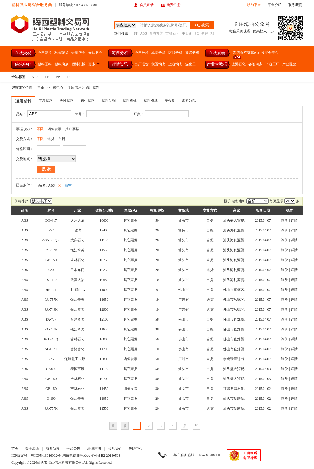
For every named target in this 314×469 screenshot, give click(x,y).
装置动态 (158, 64)
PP (136, 33)
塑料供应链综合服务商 (31, 5)
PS (212, 33)
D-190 (51, 399)
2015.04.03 (263, 369)
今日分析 (142, 53)
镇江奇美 (77, 250)
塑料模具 (151, 101)
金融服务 (78, 53)
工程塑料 (46, 101)
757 (51, 230)
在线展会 (217, 53)
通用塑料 (93, 88)
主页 (40, 88)
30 (157, 389)
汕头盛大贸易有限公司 (240, 220)
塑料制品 (189, 101)
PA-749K (51, 309)
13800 (104, 359)
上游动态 (175, 64)
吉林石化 (172, 33)
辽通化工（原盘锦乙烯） (83, 359)
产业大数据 (217, 64)
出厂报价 (142, 64)
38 (157, 329)
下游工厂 (272, 64)
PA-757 (51, 319)
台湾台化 (77, 349)
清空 (68, 185)
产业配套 (289, 64)
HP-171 (51, 290)
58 (157, 319)
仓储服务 (95, 53)
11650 (104, 300)
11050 (104, 399)
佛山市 (183, 290)
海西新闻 (53, 449)
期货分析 (192, 53)
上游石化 (239, 64)
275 (51, 359)
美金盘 (170, 101)
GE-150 (51, 260)
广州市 (183, 359)
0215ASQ (51, 339)
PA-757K (51, 300)
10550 (104, 280)
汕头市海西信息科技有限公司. (60, 463)
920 (51, 270)
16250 (104, 270)
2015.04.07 (263, 220)
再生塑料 (88, 101)
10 (157, 280)
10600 (104, 220)
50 (157, 220)
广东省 (183, 300)
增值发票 (54, 129)
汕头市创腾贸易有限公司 (242, 399)
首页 (14, 449)
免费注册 (171, 5)
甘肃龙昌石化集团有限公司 (244, 389)
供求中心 (23, 64)
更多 (94, 64)
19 (157, 300)
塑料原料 (45, 64)
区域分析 (175, 53)
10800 (104, 339)
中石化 (187, 33)
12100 (104, 319)
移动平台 (254, 5)
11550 (104, 250)
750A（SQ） (51, 240)
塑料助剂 (61, 64)
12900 (104, 309)
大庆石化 (77, 240)
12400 (104, 230)
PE (197, 33)
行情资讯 (120, 64)
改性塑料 (67, 101)
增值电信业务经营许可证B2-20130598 (91, 456)
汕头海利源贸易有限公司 (242, 230)
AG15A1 (51, 349)
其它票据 (72, 129)
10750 (104, 260)
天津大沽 (77, 220)
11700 (104, 349)
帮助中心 (135, 449)
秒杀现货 (61, 53)
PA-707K (51, 250)
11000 (104, 290)
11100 (104, 240)
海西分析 (120, 53)
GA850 (51, 369)
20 (157, 230)
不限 (40, 129)
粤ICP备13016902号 (46, 456)
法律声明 (94, 449)
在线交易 (23, 53)
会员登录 (144, 5)
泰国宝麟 (77, 369)
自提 (61, 139)
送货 (50, 139)
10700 (104, 379)
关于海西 (32, 449)
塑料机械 (78, 64)
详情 (294, 220)
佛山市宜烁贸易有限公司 (242, 319)
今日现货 (45, 53)
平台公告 (73, 449)
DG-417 (51, 220)
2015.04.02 (263, 389)
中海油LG (77, 290)
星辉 (204, 33)
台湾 (77, 230)
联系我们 (295, 5)
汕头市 (183, 220)
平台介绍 (275, 5)
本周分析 (158, 53)
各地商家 (255, 64)
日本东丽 (77, 270)
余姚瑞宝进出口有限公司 (242, 359)
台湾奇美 (156, 33)
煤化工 (190, 64)
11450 (104, 389)
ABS (143, 33)
